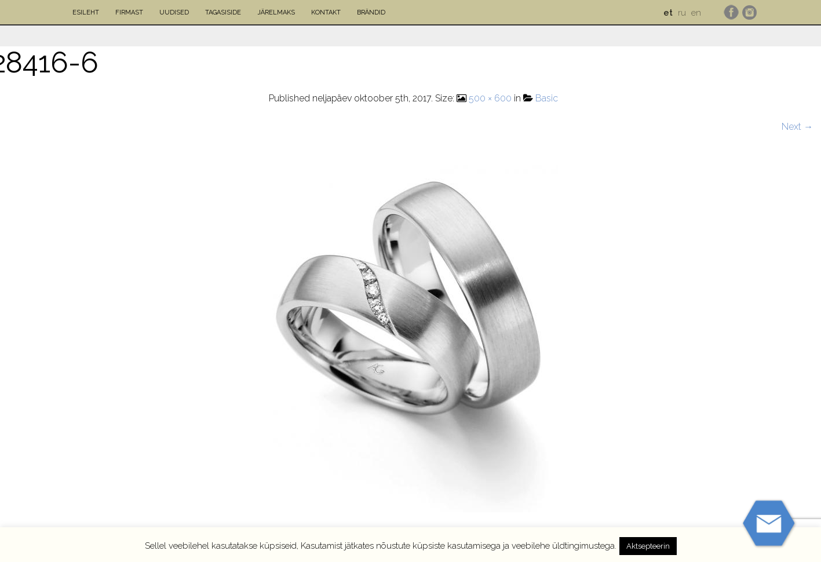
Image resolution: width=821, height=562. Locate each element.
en (696, 13)
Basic (546, 98)
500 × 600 (490, 98)
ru (682, 13)
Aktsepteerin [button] (648, 546)
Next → (797, 126)
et (668, 13)
